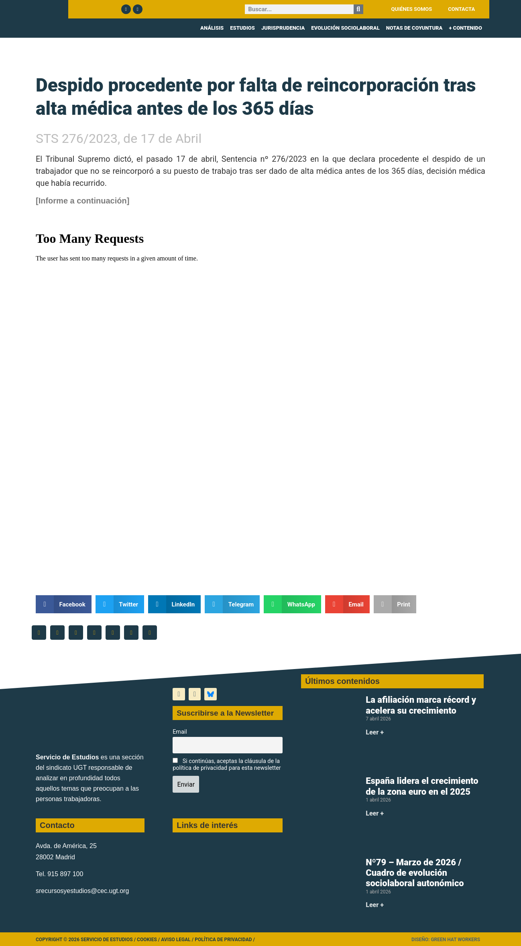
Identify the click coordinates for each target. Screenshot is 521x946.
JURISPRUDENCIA (283, 28)
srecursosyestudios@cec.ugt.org (82, 890)
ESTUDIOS (242, 28)
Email (180, 731)
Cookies (147, 939)
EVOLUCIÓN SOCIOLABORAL (345, 28)
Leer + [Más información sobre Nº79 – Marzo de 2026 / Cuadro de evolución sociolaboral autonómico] (375, 905)
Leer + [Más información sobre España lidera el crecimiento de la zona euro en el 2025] (375, 813)
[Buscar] (358, 9)
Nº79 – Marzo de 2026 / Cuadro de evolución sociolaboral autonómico (415, 873)
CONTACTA (461, 9)
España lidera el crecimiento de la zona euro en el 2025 (422, 786)
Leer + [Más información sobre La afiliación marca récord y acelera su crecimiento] (375, 732)
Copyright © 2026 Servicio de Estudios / (86, 939)
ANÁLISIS (212, 28)
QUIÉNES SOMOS (411, 9)
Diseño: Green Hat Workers (445, 939)
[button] (64, 604)
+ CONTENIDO (465, 28)
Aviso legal (176, 939)
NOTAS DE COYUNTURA (414, 28)
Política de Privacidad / (225, 939)
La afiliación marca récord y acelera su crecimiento (421, 705)
